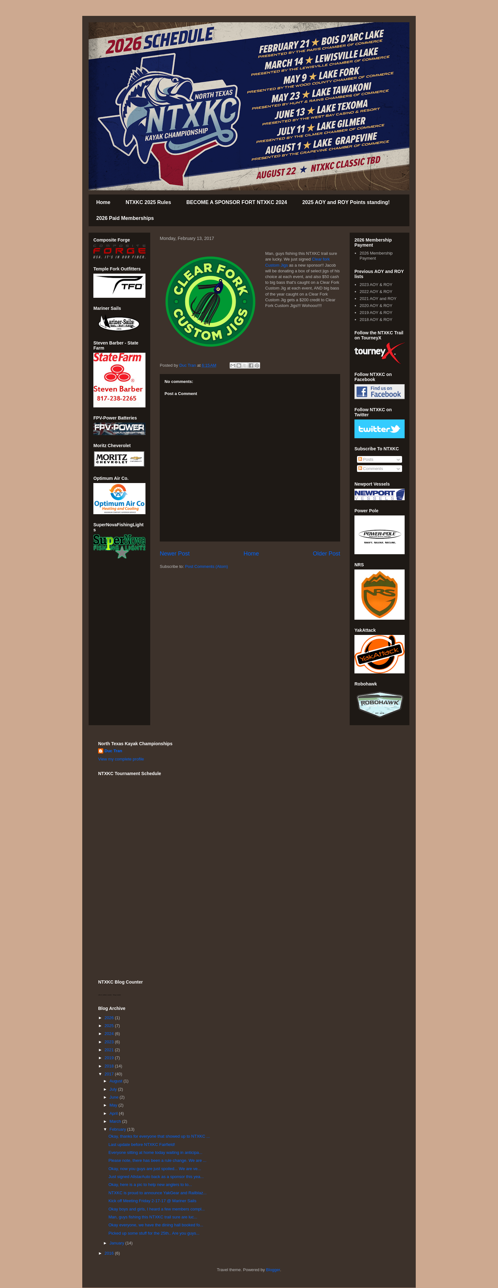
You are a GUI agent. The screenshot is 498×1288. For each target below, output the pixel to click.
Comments (370, 468)
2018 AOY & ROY (376, 319)
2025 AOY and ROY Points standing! (346, 202)
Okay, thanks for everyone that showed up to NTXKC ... (159, 1136)
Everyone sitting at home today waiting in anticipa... (155, 1152)
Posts (366, 459)
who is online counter (105, 995)
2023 (109, 1041)
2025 (109, 1025)
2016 (109, 1253)
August (117, 1081)
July (114, 1089)
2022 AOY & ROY (376, 291)
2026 (109, 1017)
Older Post (326, 553)
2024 (109, 1033)
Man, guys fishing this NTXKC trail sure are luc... (152, 1217)
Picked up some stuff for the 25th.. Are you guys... (153, 1233)
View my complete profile (121, 759)
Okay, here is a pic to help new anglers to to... (150, 1184)
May (114, 1105)
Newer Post (175, 553)
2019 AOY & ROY (376, 312)
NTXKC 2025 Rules (148, 202)
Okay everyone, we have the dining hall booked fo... (155, 1225)
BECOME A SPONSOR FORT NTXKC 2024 (236, 202)
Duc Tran (113, 750)
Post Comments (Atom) (206, 566)
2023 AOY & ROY (376, 284)
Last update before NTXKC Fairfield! (141, 1144)
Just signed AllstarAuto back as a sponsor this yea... (156, 1176)
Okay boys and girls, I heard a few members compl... (156, 1209)
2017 (109, 1074)
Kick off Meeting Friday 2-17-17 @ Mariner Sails (152, 1200)
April (114, 1113)
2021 (109, 1049)
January (117, 1243)
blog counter (117, 995)
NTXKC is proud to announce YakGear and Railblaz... (157, 1192)
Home (103, 202)
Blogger (273, 1269)
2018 (109, 1066)
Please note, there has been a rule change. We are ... (157, 1160)
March (116, 1121)
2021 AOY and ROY (378, 298)
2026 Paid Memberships (125, 218)
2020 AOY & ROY (376, 305)
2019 (109, 1057)
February (118, 1129)
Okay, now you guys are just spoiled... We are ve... (154, 1168)
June (115, 1097)
